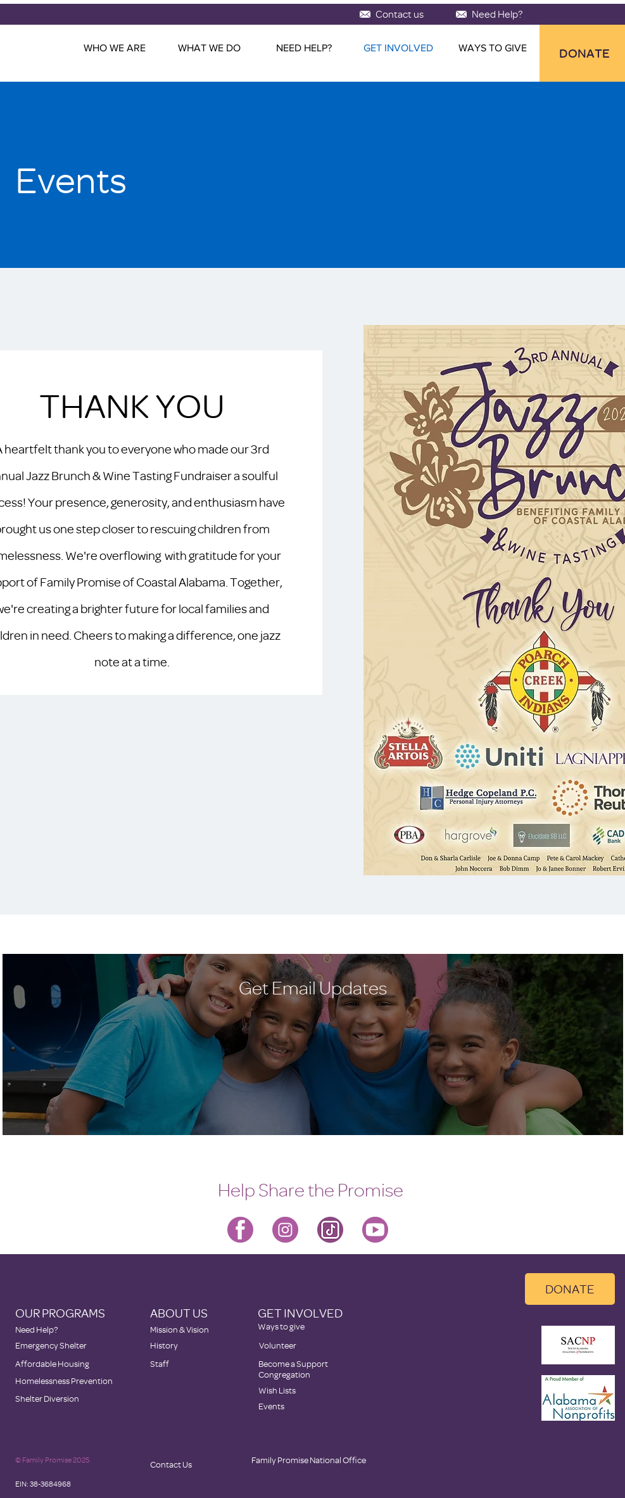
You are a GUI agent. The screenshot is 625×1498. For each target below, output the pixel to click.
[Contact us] (400, 14)
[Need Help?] (497, 14)
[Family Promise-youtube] (375, 1230)
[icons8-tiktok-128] (330, 1230)
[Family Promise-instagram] (285, 1230)
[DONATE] (570, 1289)
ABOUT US (179, 1313)
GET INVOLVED (300, 1313)
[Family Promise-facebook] (240, 1230)
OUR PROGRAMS (60, 1313)
